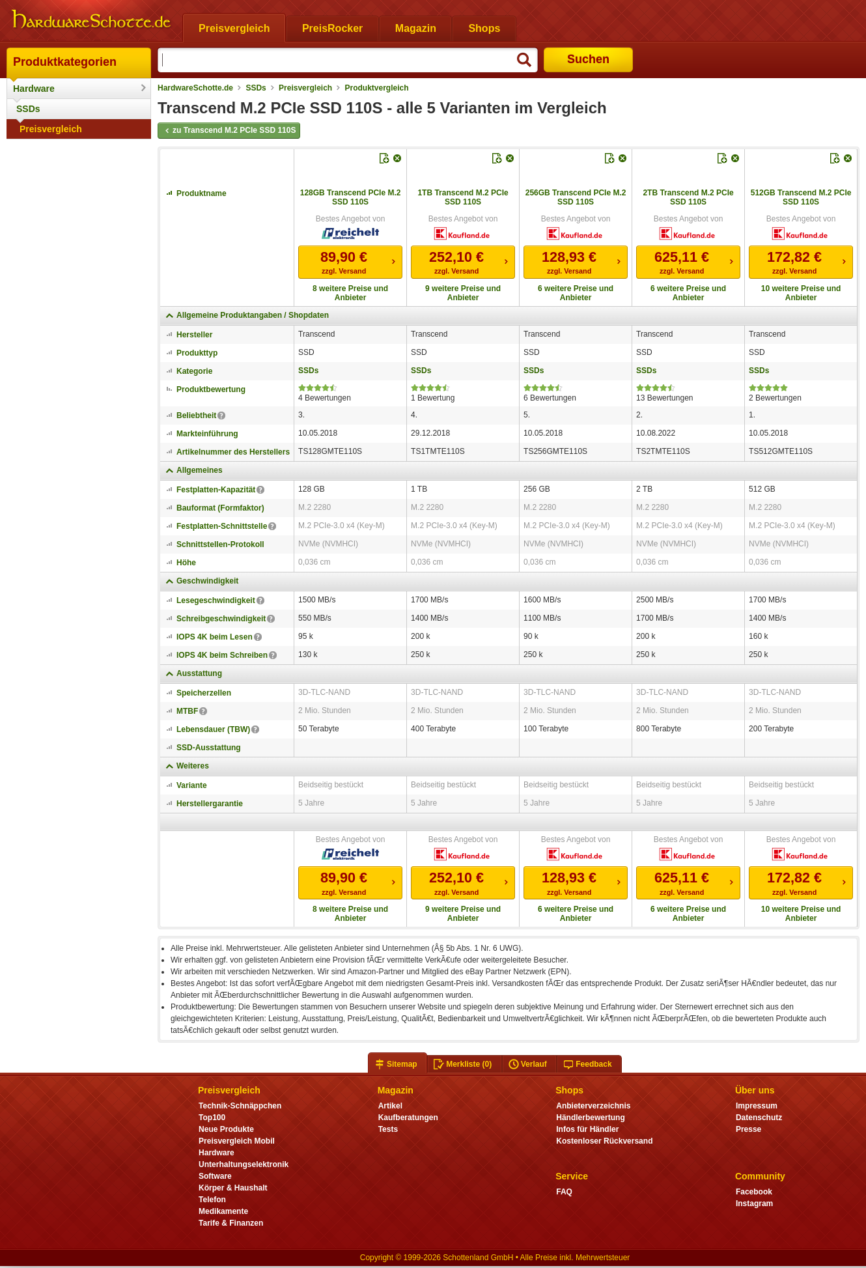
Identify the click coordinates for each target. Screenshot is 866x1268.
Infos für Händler (587, 1129)
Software (215, 1176)
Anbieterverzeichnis (593, 1105)
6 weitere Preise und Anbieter (575, 293)
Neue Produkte (226, 1129)
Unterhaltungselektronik (243, 1164)
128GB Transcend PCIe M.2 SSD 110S (350, 197)
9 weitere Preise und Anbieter (463, 293)
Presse (748, 1129)
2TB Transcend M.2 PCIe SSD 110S (688, 197)
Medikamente (223, 1211)
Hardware (34, 88)
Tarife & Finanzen (231, 1223)
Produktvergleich (377, 87)
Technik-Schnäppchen (240, 1105)
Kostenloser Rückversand (604, 1141)
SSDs (28, 109)
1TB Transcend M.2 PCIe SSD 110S (462, 197)
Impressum (756, 1105)
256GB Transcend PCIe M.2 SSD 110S (575, 197)
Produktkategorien (65, 61)
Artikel (390, 1105)
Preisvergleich (51, 129)
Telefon (212, 1199)
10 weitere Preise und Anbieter (801, 293)
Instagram (754, 1203)
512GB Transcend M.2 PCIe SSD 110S (801, 197)
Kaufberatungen (408, 1117)
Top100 (212, 1117)
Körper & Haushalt (233, 1187)
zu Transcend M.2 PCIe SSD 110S (229, 131)
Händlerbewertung (590, 1117)
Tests (388, 1129)
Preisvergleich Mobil (237, 1141)
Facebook (754, 1191)
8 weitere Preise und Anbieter (350, 293)
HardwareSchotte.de (195, 87)
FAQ (564, 1191)
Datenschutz (759, 1117)
